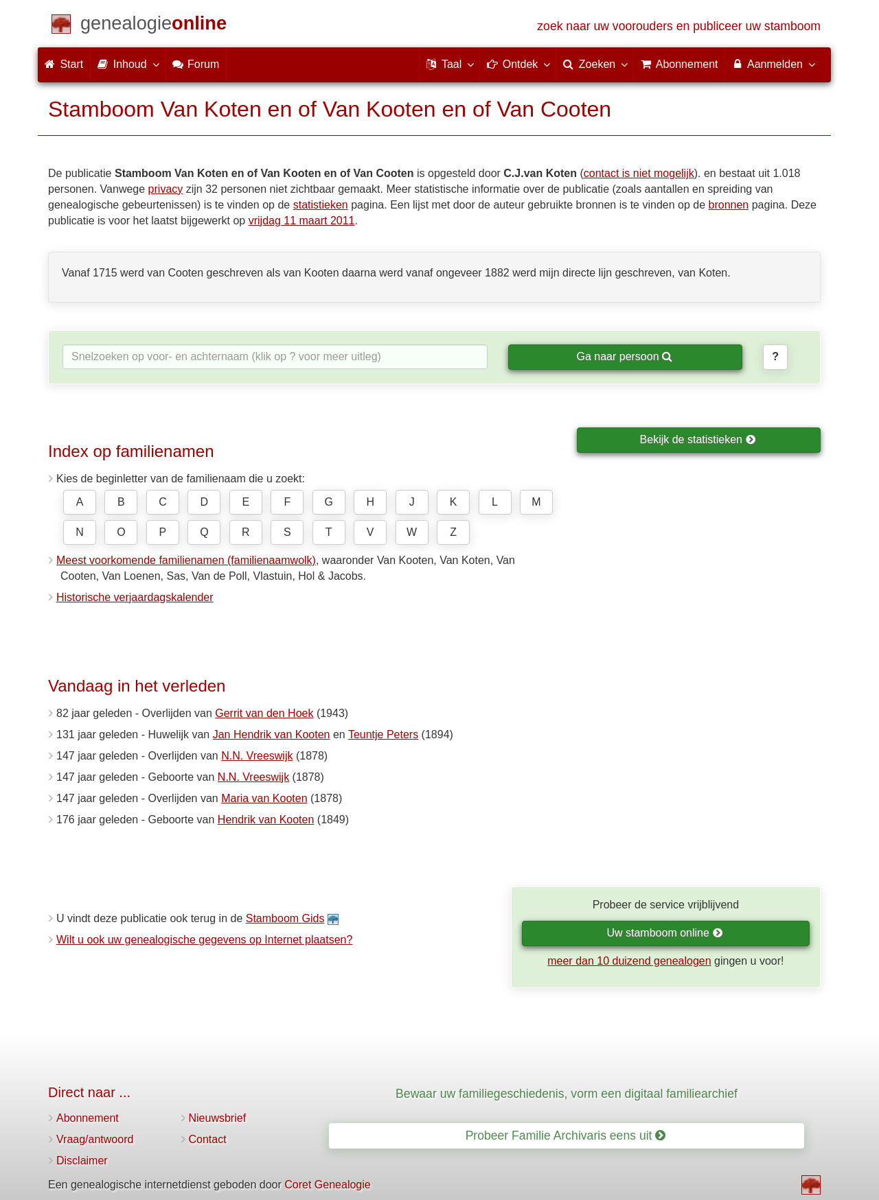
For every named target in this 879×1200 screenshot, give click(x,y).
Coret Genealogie (327, 1184)
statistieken (320, 205)
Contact (208, 1139)
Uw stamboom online (664, 933)
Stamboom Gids (285, 918)
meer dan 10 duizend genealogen (629, 961)
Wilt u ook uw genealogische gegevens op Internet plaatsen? (204, 939)
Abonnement (87, 1118)
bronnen (729, 205)
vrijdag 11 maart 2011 (302, 220)
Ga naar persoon (624, 356)
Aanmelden (773, 64)
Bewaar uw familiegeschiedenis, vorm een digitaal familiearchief (567, 1094)
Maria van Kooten (264, 798)
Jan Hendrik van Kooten (271, 734)
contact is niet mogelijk (639, 173)
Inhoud (127, 64)
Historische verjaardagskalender (135, 597)
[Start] (153, 26)
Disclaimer (82, 1160)
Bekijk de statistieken (698, 439)
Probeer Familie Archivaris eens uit (566, 1135)
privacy (165, 189)
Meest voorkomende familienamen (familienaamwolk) (186, 560)
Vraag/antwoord (94, 1139)
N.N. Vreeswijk (257, 756)
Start (64, 64)
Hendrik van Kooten (266, 819)
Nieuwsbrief (218, 1118)
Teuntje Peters (383, 734)
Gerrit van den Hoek (264, 713)
